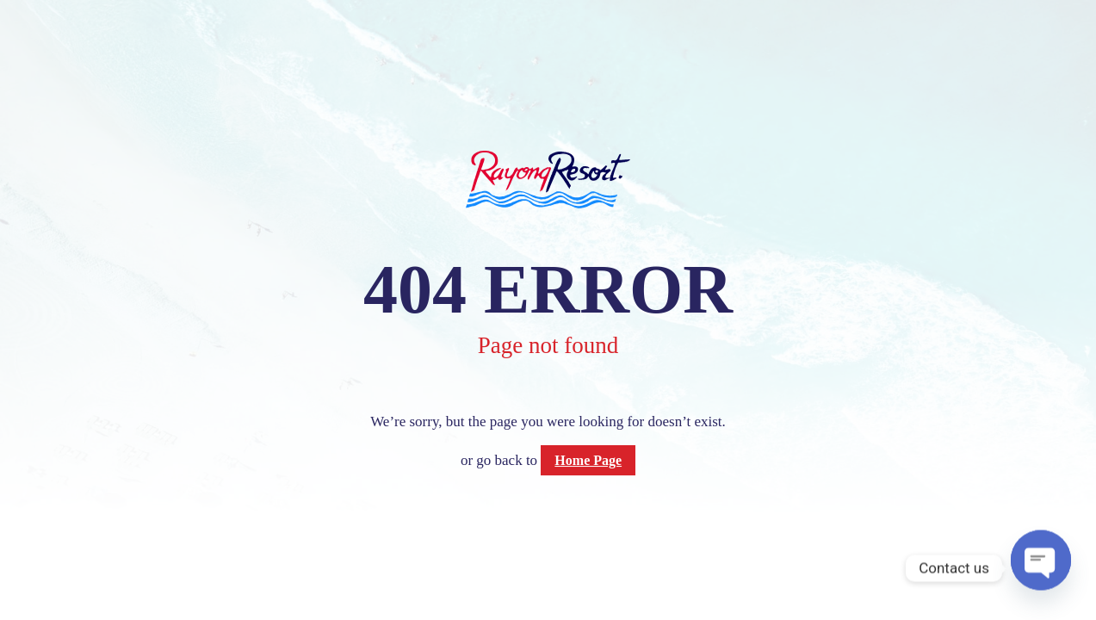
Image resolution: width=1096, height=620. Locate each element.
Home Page (588, 460)
